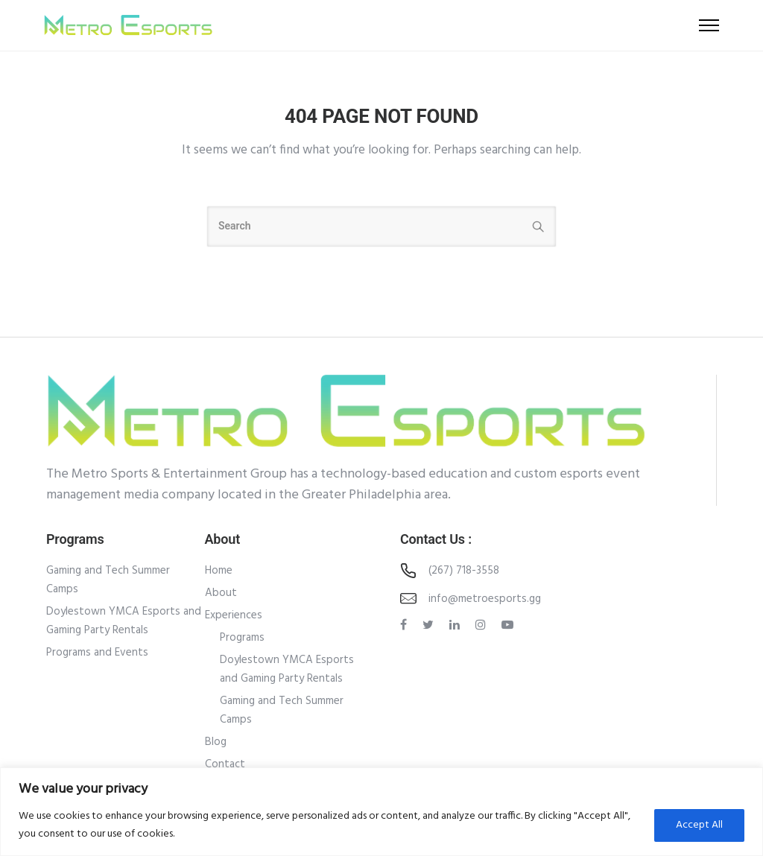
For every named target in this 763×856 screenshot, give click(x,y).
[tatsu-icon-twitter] (430, 625)
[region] (381, 811)
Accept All (699, 825)
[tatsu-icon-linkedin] (456, 625)
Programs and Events (97, 653)
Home (218, 571)
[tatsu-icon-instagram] (482, 625)
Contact (225, 764)
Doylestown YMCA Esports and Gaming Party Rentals (123, 621)
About (221, 593)
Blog (216, 742)
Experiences (233, 615)
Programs (242, 638)
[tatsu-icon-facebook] (405, 625)
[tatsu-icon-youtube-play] (507, 625)
